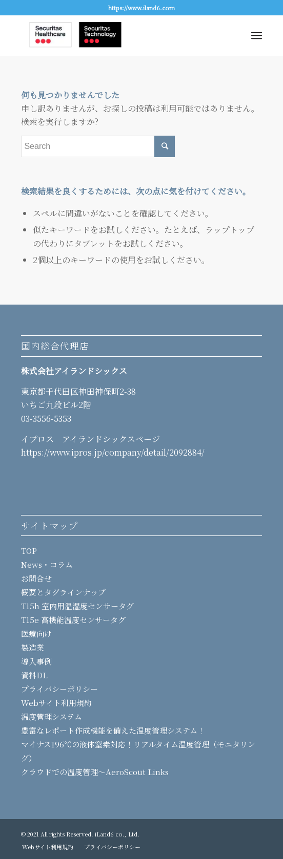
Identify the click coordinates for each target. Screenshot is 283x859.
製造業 (32, 647)
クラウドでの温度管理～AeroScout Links (95, 771)
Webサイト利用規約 (56, 702)
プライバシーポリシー (59, 688)
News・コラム (47, 564)
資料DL (34, 675)
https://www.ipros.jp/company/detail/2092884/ (113, 452)
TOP (29, 550)
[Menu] (256, 35)
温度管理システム (51, 716)
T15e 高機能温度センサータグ (73, 619)
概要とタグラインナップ (63, 592)
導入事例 (36, 661)
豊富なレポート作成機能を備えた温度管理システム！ (113, 730)
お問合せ (36, 578)
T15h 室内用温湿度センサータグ (77, 605)
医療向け (36, 633)
